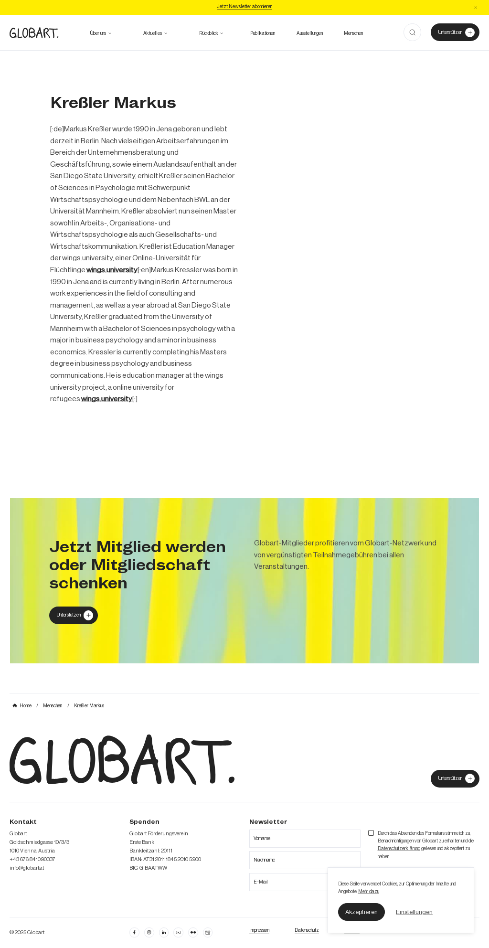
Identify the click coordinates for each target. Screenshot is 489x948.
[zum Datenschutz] (307, 930)
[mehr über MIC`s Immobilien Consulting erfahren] (244, 581)
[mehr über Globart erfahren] (98, 33)
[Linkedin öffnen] (164, 932)
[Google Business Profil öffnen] (208, 932)
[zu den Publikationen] (262, 33)
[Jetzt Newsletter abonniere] (244, 7)
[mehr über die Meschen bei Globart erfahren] (353, 33)
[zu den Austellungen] (309, 33)
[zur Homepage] (34, 32)
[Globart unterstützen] (73, 615)
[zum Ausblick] (152, 33)
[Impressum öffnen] (259, 930)
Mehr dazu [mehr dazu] (368, 891)
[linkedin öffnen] (178, 932)
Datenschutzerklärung (399, 848)
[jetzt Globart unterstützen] (455, 779)
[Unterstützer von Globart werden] (455, 32)
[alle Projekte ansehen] (208, 33)
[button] (361, 911)
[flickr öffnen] (193, 932)
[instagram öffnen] (149, 932)
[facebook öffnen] (134, 932)
